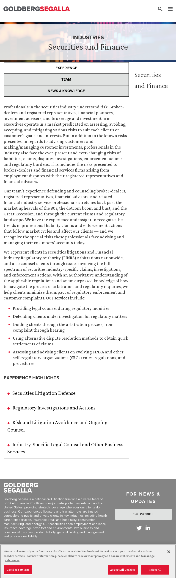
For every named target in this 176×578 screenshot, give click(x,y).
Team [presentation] (66, 79)
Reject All (155, 571)
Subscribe (143, 514)
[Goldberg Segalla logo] (36, 9)
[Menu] (168, 9)
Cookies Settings (18, 571)
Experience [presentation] (66, 67)
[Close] (169, 553)
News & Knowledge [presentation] (66, 90)
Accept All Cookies (122, 571)
